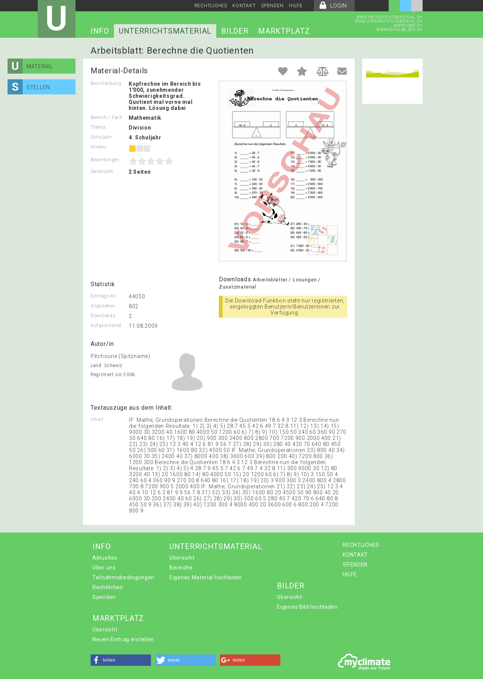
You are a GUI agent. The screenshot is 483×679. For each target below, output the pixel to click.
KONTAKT (243, 5)
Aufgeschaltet (106, 325)
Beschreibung (106, 83)
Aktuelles (104, 558)
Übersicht (181, 558)
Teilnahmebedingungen (123, 577)
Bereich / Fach (107, 117)
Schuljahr (101, 137)
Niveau (98, 147)
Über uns (104, 568)
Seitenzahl (102, 171)
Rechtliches (107, 587)
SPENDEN (272, 5)
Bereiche (181, 568)
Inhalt (97, 419)
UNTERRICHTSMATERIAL (165, 30)
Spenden (104, 597)
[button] (121, 660)
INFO (100, 30)
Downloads (103, 315)
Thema (98, 127)
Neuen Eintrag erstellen (123, 639)
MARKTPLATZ (284, 30)
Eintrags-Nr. (104, 296)
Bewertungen (105, 159)
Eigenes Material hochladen (205, 577)
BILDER (234, 30)
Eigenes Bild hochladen (307, 607)
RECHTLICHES (210, 5)
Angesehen (103, 306)
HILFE (296, 5)
